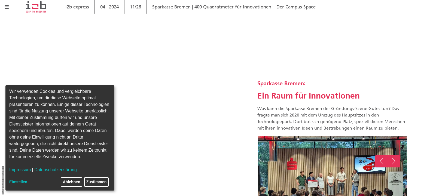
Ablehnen (71, 182)
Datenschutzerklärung (55, 169)
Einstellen (18, 182)
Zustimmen (96, 182)
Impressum (20, 169)
